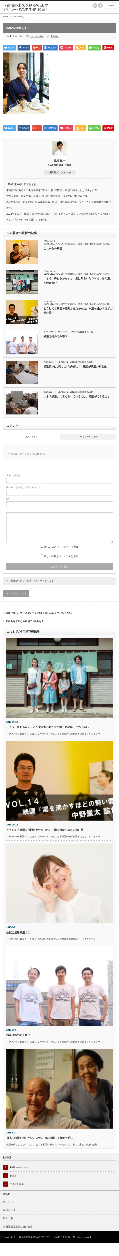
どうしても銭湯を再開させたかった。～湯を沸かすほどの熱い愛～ (77, 323)
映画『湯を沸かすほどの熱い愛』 (94, 256)
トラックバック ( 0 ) (88, 449)
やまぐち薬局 (17, 1196)
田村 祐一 (55, 36)
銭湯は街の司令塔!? (55, 349)
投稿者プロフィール (60, 185)
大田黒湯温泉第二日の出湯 (17, 1239)
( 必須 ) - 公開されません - (24, 500)
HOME (6, 1207)
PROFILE (8, 1214)
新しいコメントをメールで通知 (61, 559)
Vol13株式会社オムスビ (81, 344)
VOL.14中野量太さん (65, 256)
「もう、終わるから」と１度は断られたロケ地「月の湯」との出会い (77, 293)
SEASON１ (9, 1222)
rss (95, 5)
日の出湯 (8, 1231)
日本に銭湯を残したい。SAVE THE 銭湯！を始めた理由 (39, 1150)
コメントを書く (37, 36)
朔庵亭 (13, 1188)
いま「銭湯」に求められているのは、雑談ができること (76, 409)
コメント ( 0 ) (31, 449)
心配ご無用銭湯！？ (18, 945)
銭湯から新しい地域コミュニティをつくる (32, 593)
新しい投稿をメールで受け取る (61, 569)
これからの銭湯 (52, 261)
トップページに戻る (16, 606)
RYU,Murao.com (18, 1180)
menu (111, 5)
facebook (100, 5)
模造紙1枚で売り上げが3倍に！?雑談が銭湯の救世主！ (76, 379)
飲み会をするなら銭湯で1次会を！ (25, 633)
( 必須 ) (13, 488)
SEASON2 (48, 256)
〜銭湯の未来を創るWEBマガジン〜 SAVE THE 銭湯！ (26, 7)
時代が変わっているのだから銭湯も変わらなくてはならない (39, 625)
